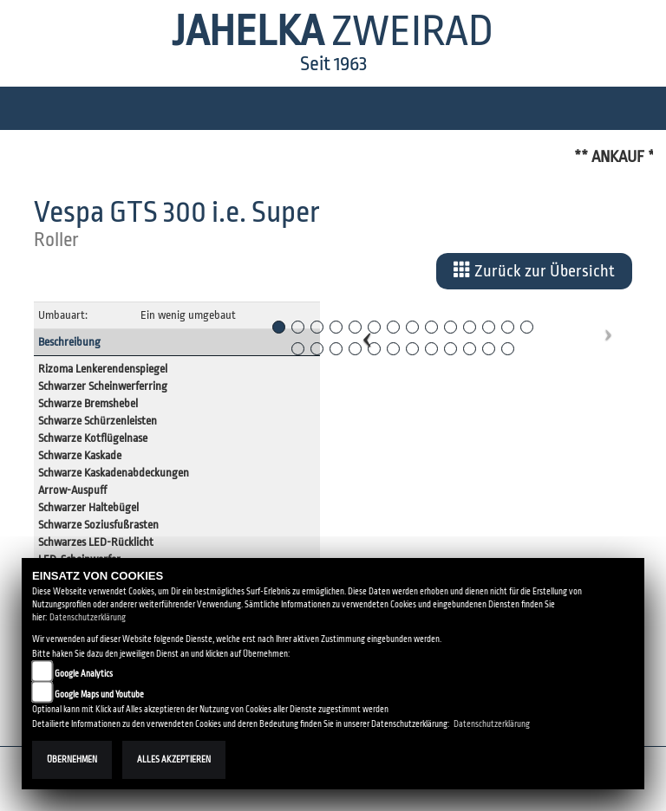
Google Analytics (84, 673)
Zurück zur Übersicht (534, 270)
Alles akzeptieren (174, 759)
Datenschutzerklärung (87, 617)
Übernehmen (72, 759)
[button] (367, 332)
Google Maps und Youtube (99, 694)
